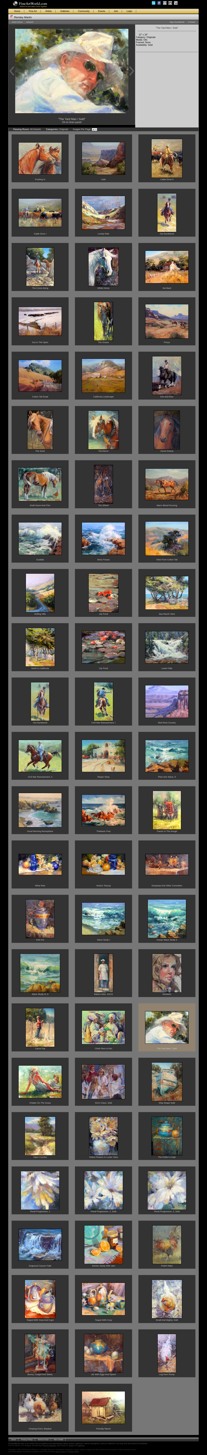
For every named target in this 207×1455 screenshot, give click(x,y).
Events (101, 11)
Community (84, 11)
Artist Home (17, 22)
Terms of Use (43, 1439)
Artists (48, 11)
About (13, 1439)
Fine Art (33, 11)
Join (116, 11)
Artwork (29, 22)
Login (129, 11)
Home (17, 11)
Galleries (64, 11)
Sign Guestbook (177, 22)
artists (71, 1445)
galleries (81, 1445)
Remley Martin (23, 17)
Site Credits (58, 1439)
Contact (191, 22)
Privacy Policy (27, 1439)
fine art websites (49, 1445)
